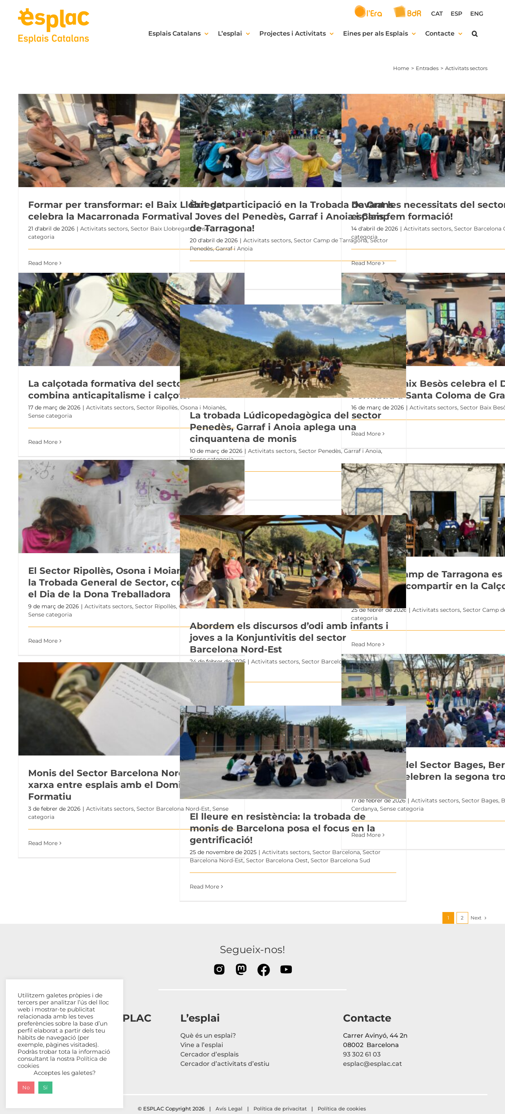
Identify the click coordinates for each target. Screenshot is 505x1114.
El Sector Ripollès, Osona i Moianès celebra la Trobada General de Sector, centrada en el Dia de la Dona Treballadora (129, 582)
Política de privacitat (280, 1108)
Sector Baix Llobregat (160, 228)
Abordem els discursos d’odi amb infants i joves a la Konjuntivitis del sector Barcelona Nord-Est (289, 637)
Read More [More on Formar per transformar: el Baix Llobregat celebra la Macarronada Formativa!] (43, 263)
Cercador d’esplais (209, 1054)
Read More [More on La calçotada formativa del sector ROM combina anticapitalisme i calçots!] (43, 441)
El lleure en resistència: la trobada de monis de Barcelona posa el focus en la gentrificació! (282, 828)
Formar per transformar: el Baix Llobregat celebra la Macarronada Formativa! (127, 210)
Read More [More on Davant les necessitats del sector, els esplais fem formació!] (366, 263)
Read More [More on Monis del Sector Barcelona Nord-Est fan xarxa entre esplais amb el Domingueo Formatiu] (43, 843)
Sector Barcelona (336, 852)
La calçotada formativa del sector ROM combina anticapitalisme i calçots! (120, 389)
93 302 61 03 (362, 1054)
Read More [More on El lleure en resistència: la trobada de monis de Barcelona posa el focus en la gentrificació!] (204, 886)
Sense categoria (50, 415)
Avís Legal (229, 1108)
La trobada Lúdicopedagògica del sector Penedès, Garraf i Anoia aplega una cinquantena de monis (285, 427)
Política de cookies (343, 1108)
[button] (475, 33)
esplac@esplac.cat (372, 1063)
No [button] (26, 1087)
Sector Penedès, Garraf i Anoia (339, 450)
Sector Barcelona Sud (340, 860)
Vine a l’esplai (201, 1045)
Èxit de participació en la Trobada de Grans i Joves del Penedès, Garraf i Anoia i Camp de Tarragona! (292, 216)
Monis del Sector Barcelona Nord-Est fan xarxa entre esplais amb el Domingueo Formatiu (124, 785)
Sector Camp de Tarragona (330, 240)
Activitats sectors (104, 228)
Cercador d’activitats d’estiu (225, 1063)
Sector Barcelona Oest (277, 860)
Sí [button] (45, 1087)
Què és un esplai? (208, 1035)
